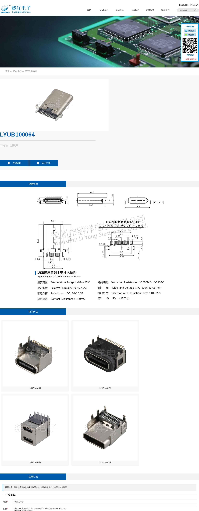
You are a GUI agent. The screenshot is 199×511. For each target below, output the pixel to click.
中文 (192, 5)
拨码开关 (56, 494)
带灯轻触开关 (58, 470)
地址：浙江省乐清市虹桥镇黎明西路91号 (20, 470)
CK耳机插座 (122, 485)
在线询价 (118, 110)
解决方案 (119, 10)
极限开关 (121, 470)
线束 (86, 490)
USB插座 (154, 475)
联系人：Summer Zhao (12, 480)
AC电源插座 (90, 485)
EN (197, 5)
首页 (89, 10)
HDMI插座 (89, 480)
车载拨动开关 (156, 490)
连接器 (120, 490)
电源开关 (121, 475)
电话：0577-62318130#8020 (14, 475)
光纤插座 (56, 490)
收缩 (179, 33)
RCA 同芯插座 (156, 485)
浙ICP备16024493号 (171, 507)
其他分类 (88, 494)
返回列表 (147, 110)
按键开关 (154, 470)
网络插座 (121, 480)
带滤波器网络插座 (158, 480)
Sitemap (40, 507)
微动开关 (56, 475)
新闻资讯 (150, 10)
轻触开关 (88, 470)
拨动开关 (88, 475)
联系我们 (165, 10)
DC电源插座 (57, 485)
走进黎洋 (135, 10)
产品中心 (104, 10)
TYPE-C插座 (31, 71)
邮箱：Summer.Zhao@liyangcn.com (18, 490)
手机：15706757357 (10, 485)
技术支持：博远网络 (189, 507)
